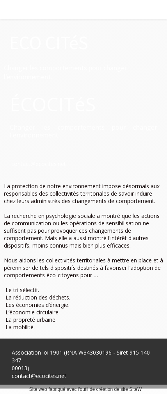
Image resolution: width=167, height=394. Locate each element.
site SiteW (131, 389)
